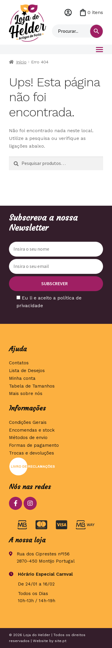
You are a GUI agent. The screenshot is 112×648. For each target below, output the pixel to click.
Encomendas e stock (32, 430)
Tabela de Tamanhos (32, 386)
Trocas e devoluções (31, 453)
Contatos (19, 363)
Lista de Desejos (27, 370)
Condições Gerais (28, 422)
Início (21, 62)
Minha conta (68, 12)
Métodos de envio (28, 437)
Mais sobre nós (25, 393)
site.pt (60, 641)
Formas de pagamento (34, 445)
